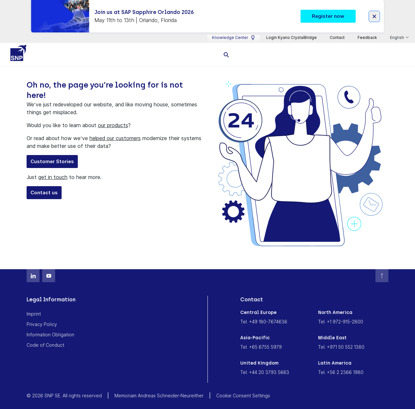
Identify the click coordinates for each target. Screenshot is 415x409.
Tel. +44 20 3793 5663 (264, 372)
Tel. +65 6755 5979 (261, 346)
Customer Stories (52, 161)
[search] (226, 53)
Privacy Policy (42, 324)
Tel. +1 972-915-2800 (340, 321)
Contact (337, 36)
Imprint (34, 313)
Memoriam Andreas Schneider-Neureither (159, 395)
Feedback (367, 36)
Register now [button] (328, 15)
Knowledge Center (233, 37)
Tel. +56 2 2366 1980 (340, 372)
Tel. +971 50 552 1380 (341, 346)
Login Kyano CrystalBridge (291, 36)
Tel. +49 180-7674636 (263, 321)
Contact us (44, 192)
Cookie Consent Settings (243, 395)
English (397, 37)
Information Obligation (50, 334)
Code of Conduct (45, 344)
